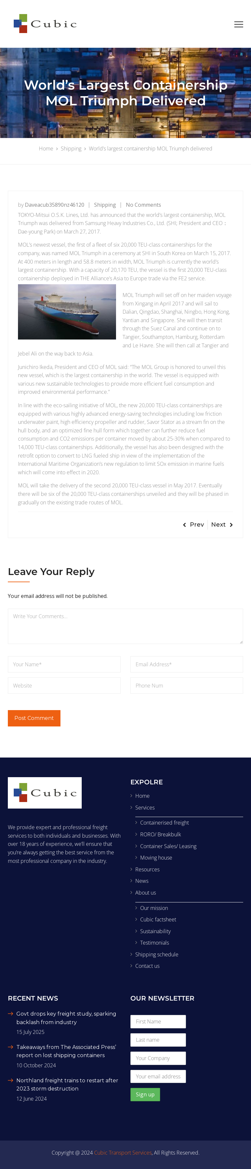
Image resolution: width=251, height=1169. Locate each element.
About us (145, 892)
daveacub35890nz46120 (54, 204)
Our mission (154, 908)
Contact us (147, 965)
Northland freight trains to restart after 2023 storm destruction (67, 1084)
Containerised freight (164, 822)
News (141, 880)
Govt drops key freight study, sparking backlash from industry (66, 1018)
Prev (193, 524)
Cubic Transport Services (123, 1152)
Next (222, 524)
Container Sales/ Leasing (168, 846)
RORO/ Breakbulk (160, 834)
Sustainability (155, 931)
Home (142, 795)
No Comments (143, 204)
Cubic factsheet (158, 919)
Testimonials (154, 942)
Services (145, 807)
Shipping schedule (156, 954)
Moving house (156, 857)
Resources (147, 869)
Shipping (105, 204)
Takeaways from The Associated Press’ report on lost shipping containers (66, 1051)
